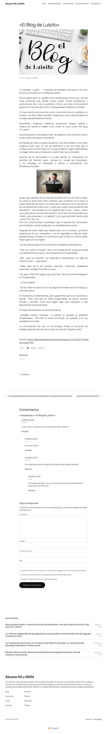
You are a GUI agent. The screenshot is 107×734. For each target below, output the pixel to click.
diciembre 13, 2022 (34, 476)
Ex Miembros (24, 374)
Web (20, 561)
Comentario (23, 515)
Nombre (22, 541)
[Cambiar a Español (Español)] (53, 728)
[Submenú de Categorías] (101, 3)
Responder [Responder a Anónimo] (25, 431)
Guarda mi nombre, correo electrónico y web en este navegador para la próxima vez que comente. (54, 570)
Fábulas (35, 78)
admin (29, 78)
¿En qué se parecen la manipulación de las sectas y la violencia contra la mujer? (40, 396)
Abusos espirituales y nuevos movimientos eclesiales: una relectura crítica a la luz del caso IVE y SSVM (47, 625)
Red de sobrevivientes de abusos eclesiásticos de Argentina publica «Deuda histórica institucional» (42, 653)
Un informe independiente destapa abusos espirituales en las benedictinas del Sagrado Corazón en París (48, 634)
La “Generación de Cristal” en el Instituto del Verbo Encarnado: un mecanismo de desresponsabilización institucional (44, 644)
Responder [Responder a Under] (31, 490)
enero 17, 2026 (99, 635)
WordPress (98, 719)
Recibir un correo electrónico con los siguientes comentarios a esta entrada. (46, 575)
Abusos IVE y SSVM (14, 3)
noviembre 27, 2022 (27, 420)
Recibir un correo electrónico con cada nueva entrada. (39, 579)
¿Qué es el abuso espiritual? (87, 396)
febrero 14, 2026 (98, 626)
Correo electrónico (26, 551)
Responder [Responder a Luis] (28, 450)
